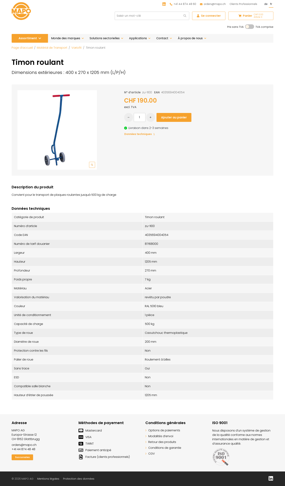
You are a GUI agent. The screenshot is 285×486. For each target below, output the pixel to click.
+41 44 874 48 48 (23, 449)
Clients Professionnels (243, 4)
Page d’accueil (22, 48)
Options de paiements (162, 430)
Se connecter (209, 16)
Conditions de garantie (163, 448)
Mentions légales (48, 479)
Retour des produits (160, 442)
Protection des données (78, 479)
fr (271, 4)
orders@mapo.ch (213, 4)
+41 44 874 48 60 (183, 4)
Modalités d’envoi (159, 436)
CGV (150, 453)
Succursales (22, 457)
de (266, 4)
